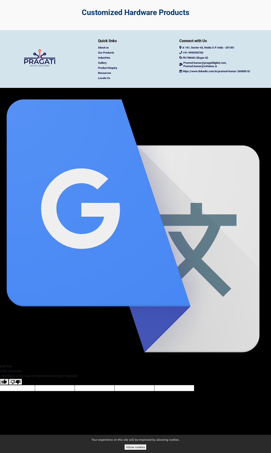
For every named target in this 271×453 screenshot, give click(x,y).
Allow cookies (135, 447)
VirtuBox (145, 91)
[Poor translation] (15, 390)
